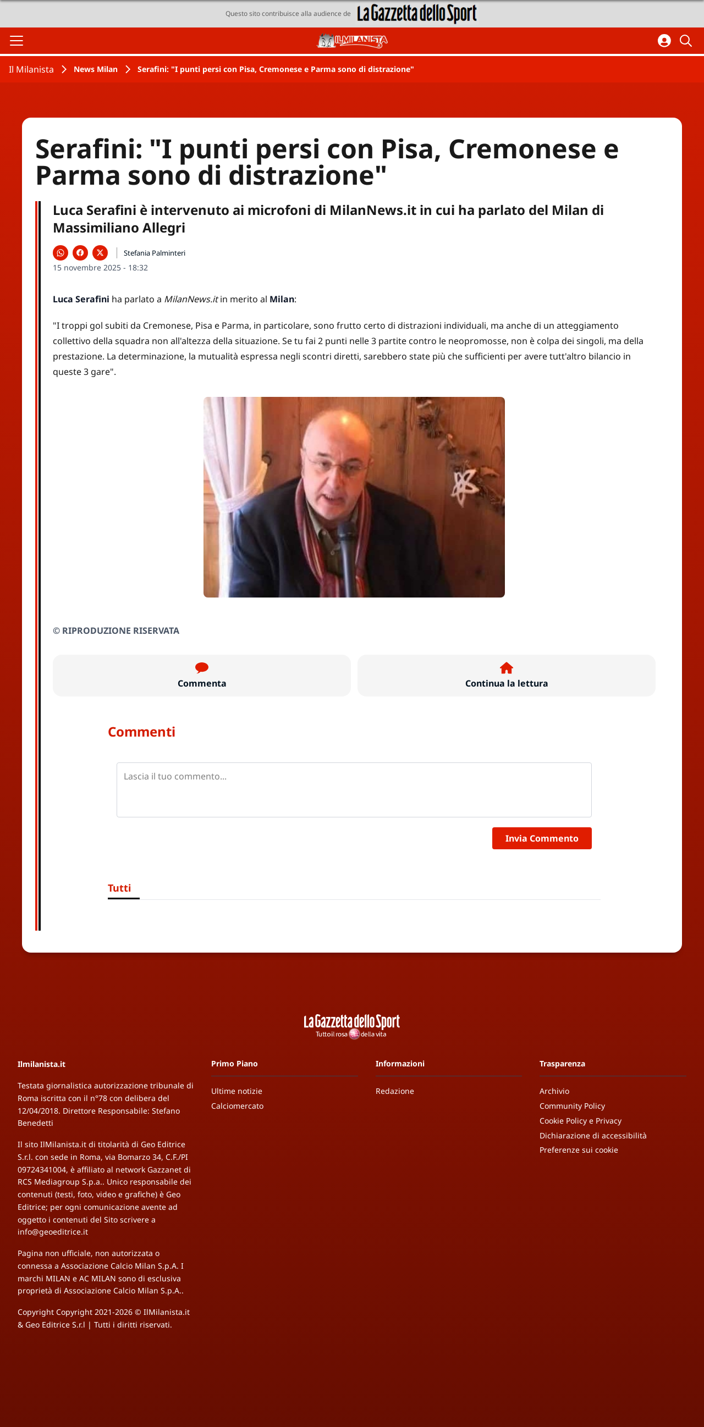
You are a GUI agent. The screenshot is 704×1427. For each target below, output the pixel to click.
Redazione (395, 1091)
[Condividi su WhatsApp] (60, 253)
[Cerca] (687, 40)
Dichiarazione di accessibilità (593, 1135)
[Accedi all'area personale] (664, 40)
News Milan (96, 69)
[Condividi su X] (100, 253)
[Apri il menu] (16, 40)
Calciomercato (237, 1105)
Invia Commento (542, 838)
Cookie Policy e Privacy (581, 1120)
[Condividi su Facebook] (80, 253)
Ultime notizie (236, 1091)
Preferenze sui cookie (579, 1149)
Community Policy (572, 1105)
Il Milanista (31, 69)
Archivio (554, 1091)
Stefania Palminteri (154, 253)
